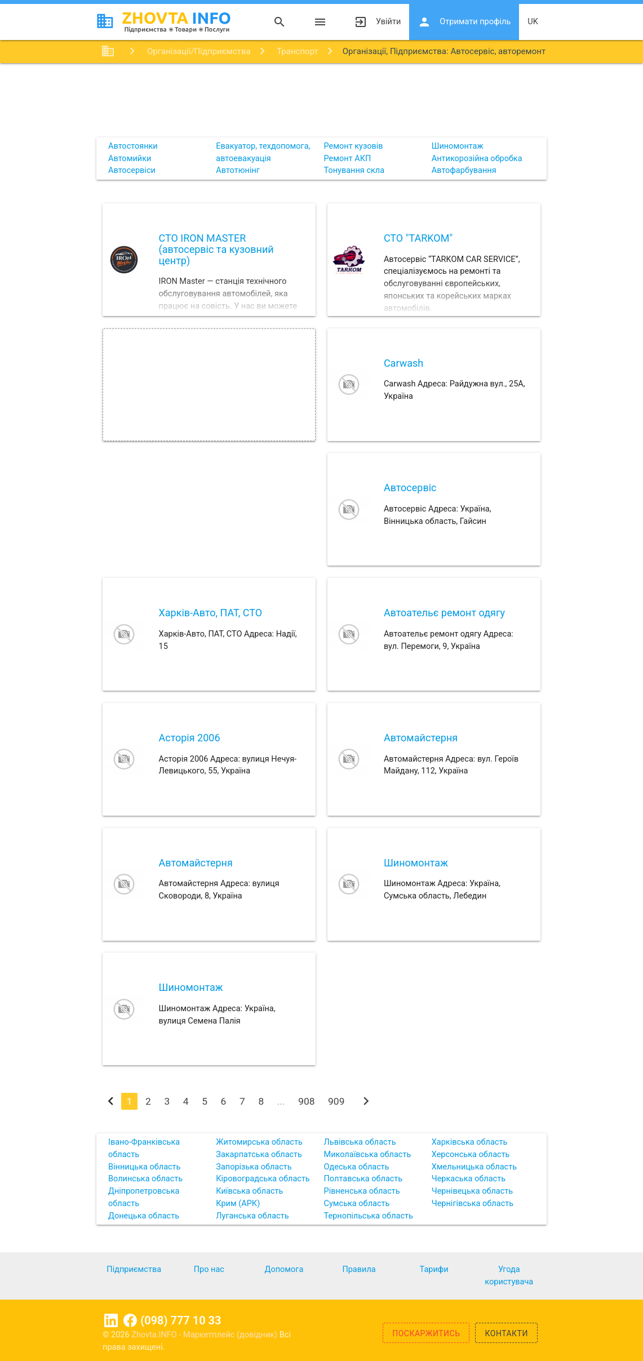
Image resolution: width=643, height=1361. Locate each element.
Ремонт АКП (347, 158)
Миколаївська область (367, 1154)
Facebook (130, 1320)
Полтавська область (363, 1179)
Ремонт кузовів (353, 146)
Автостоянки (133, 146)
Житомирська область (259, 1142)
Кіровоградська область (262, 1179)
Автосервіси (132, 170)
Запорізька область (253, 1167)
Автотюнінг (238, 170)
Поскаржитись (426, 1333)
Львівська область (360, 1142)
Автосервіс (410, 487)
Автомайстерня (421, 738)
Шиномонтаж (458, 146)
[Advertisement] (321, 99)
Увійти (377, 22)
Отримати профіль (464, 22)
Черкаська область (468, 1179)
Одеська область (356, 1167)
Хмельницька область (474, 1167)
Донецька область (143, 1216)
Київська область (249, 1191)
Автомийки (129, 158)
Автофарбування (464, 170)
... (281, 1101)
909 (336, 1101)
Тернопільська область (368, 1216)
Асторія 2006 (189, 738)
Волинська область (145, 1179)
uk (532, 21)
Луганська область (252, 1216)
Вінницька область (144, 1167)
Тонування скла (354, 170)
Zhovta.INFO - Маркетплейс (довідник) (205, 1335)
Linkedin (111, 1320)
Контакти (506, 1333)
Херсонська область (471, 1154)
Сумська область (357, 1203)
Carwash (403, 363)
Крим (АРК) (238, 1203)
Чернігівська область (472, 1203)
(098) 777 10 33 (180, 1320)
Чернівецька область (472, 1191)
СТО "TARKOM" (418, 238)
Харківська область (470, 1142)
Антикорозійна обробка (477, 158)
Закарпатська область (259, 1154)
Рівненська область (362, 1191)
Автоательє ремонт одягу (444, 613)
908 (306, 1101)
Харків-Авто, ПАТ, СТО (211, 613)
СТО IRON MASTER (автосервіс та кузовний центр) (216, 249)
